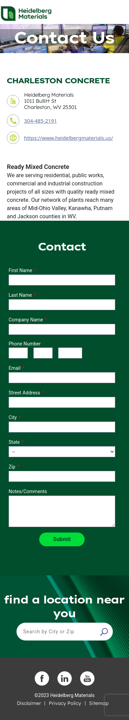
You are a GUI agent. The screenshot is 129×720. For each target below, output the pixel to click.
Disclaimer (29, 703)
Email (15, 368)
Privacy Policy (65, 703)
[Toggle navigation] (117, 11)
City (13, 417)
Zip (12, 466)
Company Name (26, 319)
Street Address (24, 392)
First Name (20, 270)
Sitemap (99, 703)
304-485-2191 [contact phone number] (40, 120)
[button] (105, 631)
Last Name (20, 295)
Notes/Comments (28, 491)
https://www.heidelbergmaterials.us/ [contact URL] (68, 137)
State (14, 442)
